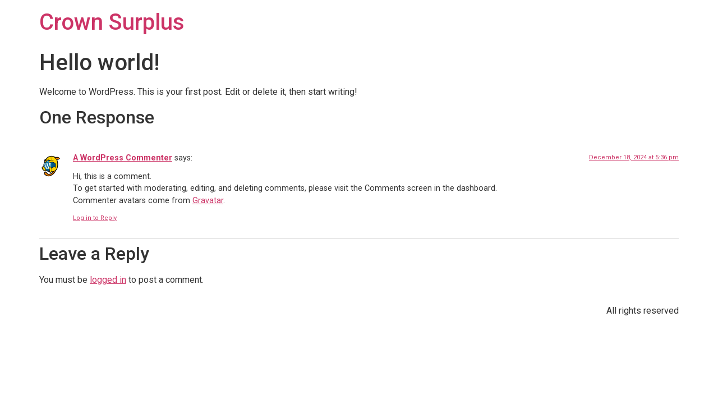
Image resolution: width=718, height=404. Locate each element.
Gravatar (207, 200)
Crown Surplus (112, 22)
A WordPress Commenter (122, 158)
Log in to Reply (95, 218)
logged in (108, 279)
